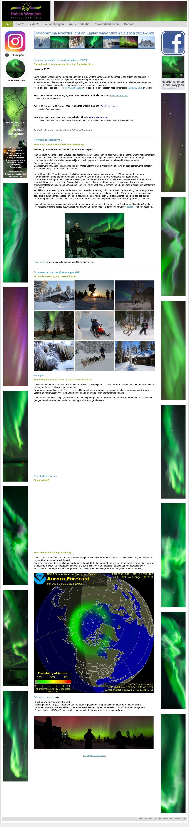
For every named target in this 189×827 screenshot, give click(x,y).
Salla (139, 88)
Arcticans (130, 207)
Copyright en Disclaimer (94, 755)
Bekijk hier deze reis (119, 95)
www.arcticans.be (74, 88)
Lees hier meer (41, 262)
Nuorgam (132, 88)
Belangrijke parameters (45, 697)
